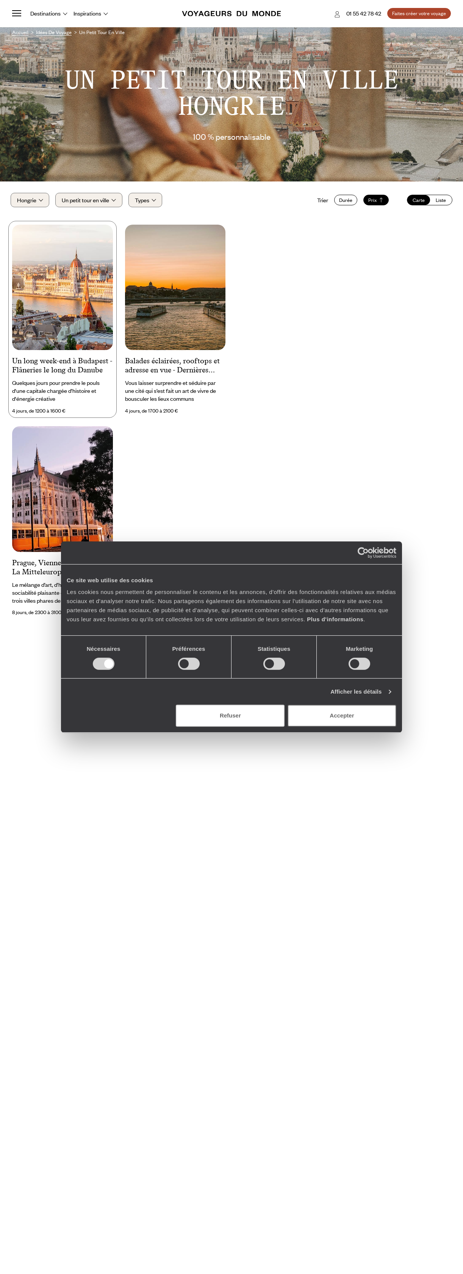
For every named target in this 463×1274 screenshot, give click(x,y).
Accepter (342, 715)
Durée (344, 201)
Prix (374, 201)
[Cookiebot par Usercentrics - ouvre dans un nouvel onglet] (363, 552)
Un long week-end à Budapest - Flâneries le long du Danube (62, 367)
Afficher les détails (356, 691)
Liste (439, 201)
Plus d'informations (335, 619)
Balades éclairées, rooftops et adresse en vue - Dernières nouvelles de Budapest (172, 368)
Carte (417, 201)
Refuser (230, 715)
